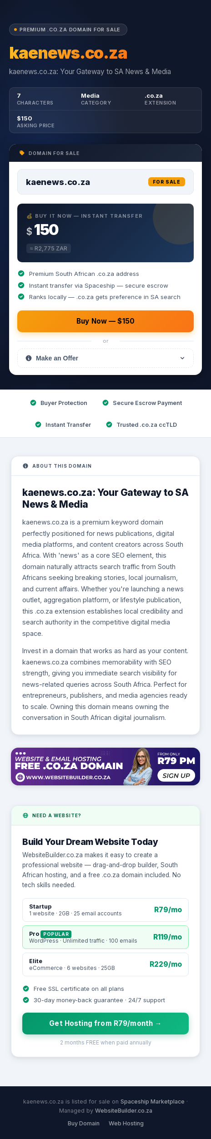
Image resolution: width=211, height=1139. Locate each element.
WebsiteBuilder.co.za (123, 1110)
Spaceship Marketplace (153, 1101)
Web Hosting (126, 1123)
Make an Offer (105, 358)
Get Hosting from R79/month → (105, 1023)
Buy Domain (84, 1123)
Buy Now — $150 (105, 321)
